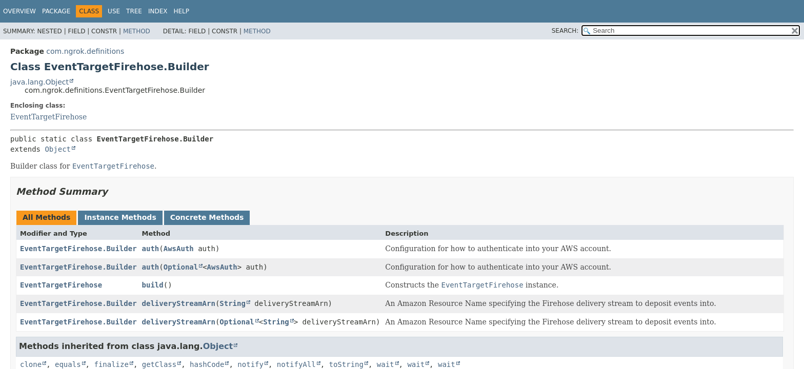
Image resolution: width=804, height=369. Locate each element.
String (232, 303)
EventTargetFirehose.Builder (78, 248)
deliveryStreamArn (178, 303)
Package (56, 11)
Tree (134, 11)
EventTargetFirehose (48, 117)
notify (250, 364)
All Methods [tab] (46, 217)
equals (68, 364)
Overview (19, 11)
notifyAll (296, 364)
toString (346, 364)
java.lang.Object (39, 82)
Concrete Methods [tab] (207, 217)
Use (114, 11)
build (153, 285)
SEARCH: (565, 30)
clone (31, 364)
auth (150, 248)
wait (385, 364)
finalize (111, 364)
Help (181, 11)
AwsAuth (179, 248)
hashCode (207, 364)
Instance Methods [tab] (120, 217)
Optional (181, 267)
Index (158, 11)
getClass (159, 364)
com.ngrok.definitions (85, 51)
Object (58, 149)
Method (136, 31)
